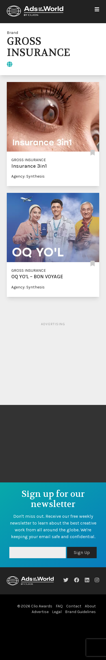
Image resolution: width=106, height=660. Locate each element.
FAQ (59, 606)
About (90, 606)
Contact (73, 606)
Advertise (40, 611)
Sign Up (82, 552)
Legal (57, 611)
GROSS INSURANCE (28, 160)
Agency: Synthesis (28, 176)
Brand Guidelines (80, 611)
